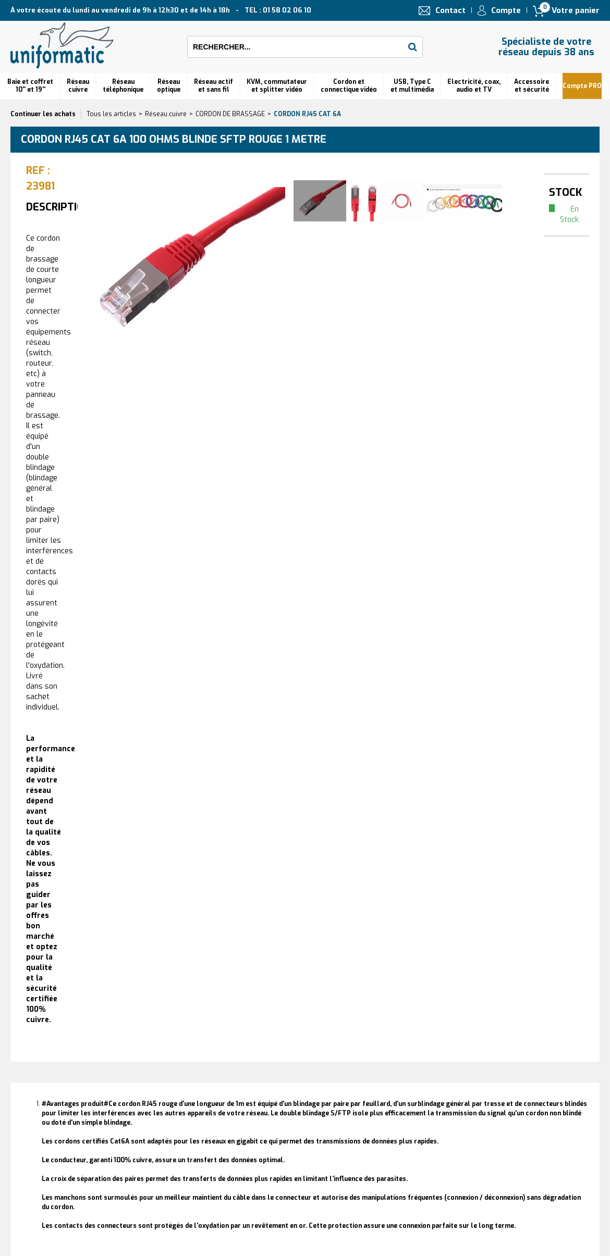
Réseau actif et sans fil (213, 86)
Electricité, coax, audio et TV (474, 86)
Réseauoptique (168, 86)
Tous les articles (111, 114)
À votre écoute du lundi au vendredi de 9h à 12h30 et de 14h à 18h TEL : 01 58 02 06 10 (160, 10)
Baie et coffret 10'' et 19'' (30, 86)
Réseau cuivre (78, 86)
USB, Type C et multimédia (412, 86)
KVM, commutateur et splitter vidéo (277, 86)
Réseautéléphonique (123, 86)
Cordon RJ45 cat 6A (307, 114)
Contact (450, 10)
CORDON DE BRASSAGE (230, 114)
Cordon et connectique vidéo (349, 86)
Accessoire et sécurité (531, 86)
